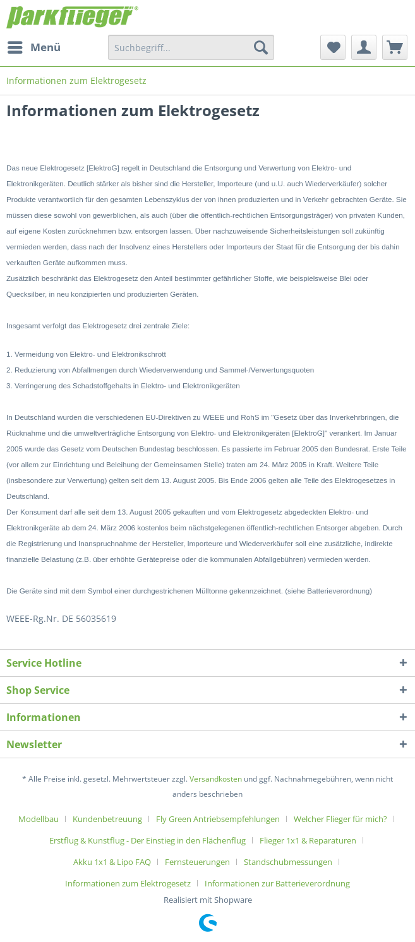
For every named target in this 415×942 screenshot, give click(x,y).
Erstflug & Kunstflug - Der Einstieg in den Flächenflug (147, 840)
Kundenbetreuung (107, 819)
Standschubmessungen (288, 861)
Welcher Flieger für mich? (340, 819)
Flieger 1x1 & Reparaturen (308, 840)
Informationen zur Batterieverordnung (277, 883)
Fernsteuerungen (197, 861)
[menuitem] (33, 47)
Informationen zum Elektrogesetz (128, 883)
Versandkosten (215, 778)
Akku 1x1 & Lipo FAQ (112, 861)
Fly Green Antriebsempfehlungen (218, 819)
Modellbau (38, 819)
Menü (34, 45)
